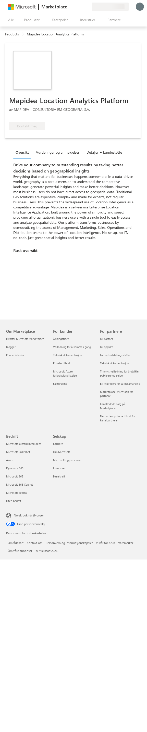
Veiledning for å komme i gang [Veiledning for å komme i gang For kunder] (72, 347)
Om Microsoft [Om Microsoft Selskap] (61, 452)
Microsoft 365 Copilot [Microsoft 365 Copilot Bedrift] (19, 484)
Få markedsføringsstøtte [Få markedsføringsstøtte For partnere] (115, 355)
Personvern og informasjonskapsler (69, 543)
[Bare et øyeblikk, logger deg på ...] (140, 7)
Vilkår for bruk (105, 543)
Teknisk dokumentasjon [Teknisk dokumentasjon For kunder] (67, 355)
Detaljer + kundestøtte (104, 152)
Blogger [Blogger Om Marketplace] (11, 347)
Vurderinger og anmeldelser (57, 152)
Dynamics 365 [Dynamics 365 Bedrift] (14, 468)
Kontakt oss (34, 543)
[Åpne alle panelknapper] (10, 19)
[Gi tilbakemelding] (69, 6)
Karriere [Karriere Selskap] (58, 444)
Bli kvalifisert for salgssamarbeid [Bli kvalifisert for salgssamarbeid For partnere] (120, 383)
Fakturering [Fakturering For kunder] (60, 383)
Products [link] (12, 34)
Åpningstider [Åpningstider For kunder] (61, 339)
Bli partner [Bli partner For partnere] (106, 339)
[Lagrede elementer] (82, 6)
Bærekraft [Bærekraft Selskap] (59, 476)
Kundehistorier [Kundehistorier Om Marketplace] (15, 355)
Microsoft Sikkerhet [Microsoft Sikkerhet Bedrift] (18, 452)
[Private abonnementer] (88, 6)
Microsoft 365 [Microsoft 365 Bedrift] (14, 476)
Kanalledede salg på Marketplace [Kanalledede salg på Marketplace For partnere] (112, 406)
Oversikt (22, 152)
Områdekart (15, 543)
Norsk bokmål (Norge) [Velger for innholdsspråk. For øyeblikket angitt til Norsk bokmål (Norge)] (29, 515)
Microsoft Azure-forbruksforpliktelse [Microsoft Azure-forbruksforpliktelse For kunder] (65, 373)
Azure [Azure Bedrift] (9, 460)
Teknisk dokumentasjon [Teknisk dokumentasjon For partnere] (114, 363)
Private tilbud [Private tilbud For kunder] (61, 363)
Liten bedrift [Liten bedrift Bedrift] (13, 501)
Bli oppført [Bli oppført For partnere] (106, 347)
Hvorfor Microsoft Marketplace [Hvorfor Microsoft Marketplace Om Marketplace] (25, 339)
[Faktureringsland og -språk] (110, 7)
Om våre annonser (20, 551)
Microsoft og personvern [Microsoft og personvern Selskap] (68, 460)
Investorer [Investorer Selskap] (59, 468)
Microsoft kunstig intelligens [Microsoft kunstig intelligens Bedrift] (23, 444)
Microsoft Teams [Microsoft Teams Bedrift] (16, 493)
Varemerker (125, 543)
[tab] (23, 152)
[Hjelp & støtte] (76, 6)
